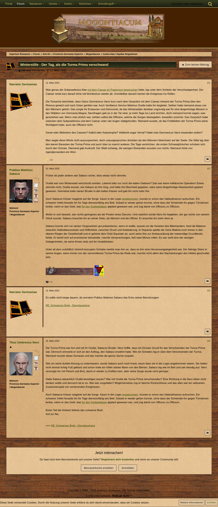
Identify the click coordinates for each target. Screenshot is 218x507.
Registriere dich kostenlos (117, 459)
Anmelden (128, 468)
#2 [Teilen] (208, 168)
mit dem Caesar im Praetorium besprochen (113, 89)
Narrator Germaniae (33, 70)
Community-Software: (109, 495)
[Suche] (210, 4)
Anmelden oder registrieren (187, 3)
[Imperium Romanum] (109, 29)
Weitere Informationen (191, 502)
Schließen (211, 502)
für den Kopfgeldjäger (94, 206)
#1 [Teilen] (208, 82)
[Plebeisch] (36, 190)
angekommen (130, 198)
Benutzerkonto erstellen (98, 468)
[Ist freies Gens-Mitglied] (36, 195)
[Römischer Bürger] (36, 185)
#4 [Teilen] (208, 341)
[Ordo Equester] (36, 200)
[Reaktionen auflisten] (49, 159)
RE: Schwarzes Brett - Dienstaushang (68, 305)
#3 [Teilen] (208, 290)
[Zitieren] (207, 159)
